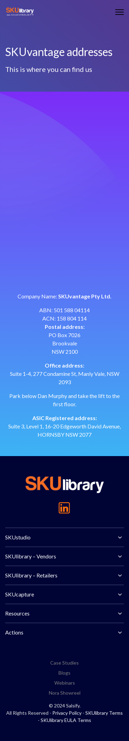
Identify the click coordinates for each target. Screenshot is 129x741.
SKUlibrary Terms (104, 713)
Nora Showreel (64, 693)
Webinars (64, 683)
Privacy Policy (67, 713)
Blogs (64, 673)
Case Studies (64, 663)
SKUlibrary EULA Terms (66, 720)
